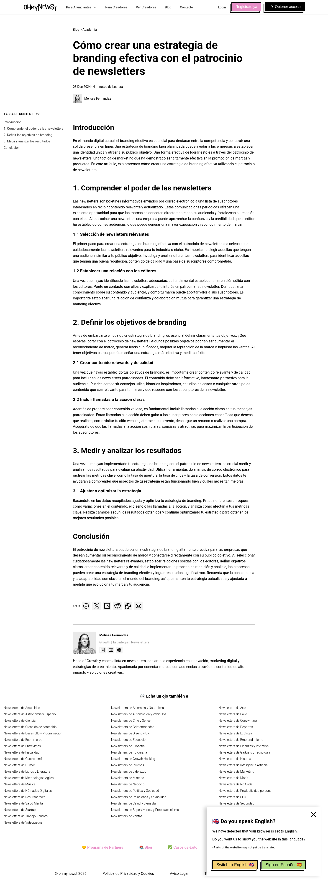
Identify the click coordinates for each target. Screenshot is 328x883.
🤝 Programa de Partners (102, 847)
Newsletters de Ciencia (20, 720)
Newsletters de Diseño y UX (130, 733)
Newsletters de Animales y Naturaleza (137, 708)
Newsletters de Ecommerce (23, 739)
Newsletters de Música (20, 784)
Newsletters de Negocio (127, 784)
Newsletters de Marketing (236, 771)
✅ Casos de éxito (182, 847)
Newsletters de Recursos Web (25, 797)
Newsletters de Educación (129, 739)
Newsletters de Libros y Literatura (27, 771)
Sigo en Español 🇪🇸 (284, 865)
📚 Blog (145, 847)
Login (222, 7)
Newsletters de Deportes (235, 727)
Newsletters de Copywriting (237, 720)
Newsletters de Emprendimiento (240, 739)
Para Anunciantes (81, 7)
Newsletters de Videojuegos (23, 822)
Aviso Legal (179, 873)
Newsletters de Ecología (235, 733)
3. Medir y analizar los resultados (27, 141)
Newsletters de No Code (235, 784)
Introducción (12, 122)
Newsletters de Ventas (127, 816)
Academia (89, 29)
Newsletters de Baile (232, 714)
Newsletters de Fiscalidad (21, 752)
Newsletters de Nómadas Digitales (28, 790)
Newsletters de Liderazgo (128, 771)
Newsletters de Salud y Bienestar (134, 803)
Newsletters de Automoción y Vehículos (139, 714)
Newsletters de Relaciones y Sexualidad (139, 797)
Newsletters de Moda (233, 778)
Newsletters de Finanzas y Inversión (243, 746)
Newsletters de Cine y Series (131, 720)
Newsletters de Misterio (127, 778)
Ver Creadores (146, 7)
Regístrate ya (246, 7)
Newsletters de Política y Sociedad (135, 790)
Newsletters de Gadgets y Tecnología (244, 752)
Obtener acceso (285, 7)
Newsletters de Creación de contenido (30, 727)
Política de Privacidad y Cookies (128, 873)
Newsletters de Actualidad (22, 708)
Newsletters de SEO (232, 797)
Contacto (186, 7)
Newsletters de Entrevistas (22, 746)
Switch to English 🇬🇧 (235, 865)
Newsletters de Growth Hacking (133, 759)
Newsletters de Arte (232, 708)
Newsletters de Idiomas (127, 765)
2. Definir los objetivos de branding (28, 135)
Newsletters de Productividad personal (245, 790)
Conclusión (12, 147)
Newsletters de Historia (234, 759)
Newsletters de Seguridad (236, 803)
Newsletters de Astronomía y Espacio (30, 714)
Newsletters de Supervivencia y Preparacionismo (145, 810)
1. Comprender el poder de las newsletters (33, 128)
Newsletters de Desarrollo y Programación (33, 733)
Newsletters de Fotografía (129, 752)
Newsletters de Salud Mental (24, 803)
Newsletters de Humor (19, 765)
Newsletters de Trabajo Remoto (26, 816)
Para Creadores (116, 7)
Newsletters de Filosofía (128, 746)
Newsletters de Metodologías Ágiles (29, 778)
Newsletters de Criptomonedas (132, 727)
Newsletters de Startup (20, 810)
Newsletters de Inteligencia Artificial (243, 765)
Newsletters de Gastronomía (24, 759)
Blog (168, 7)
